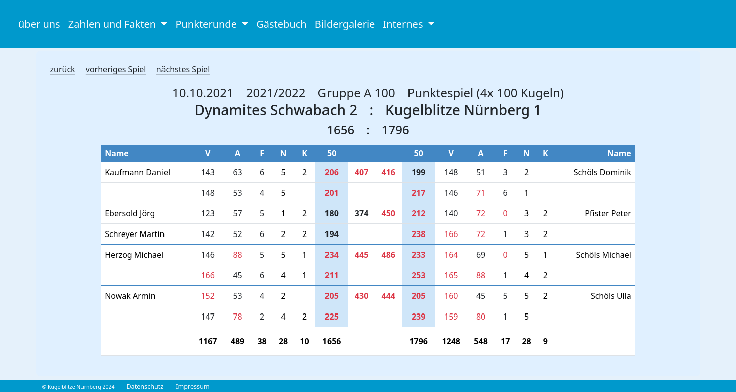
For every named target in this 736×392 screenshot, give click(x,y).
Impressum (192, 386)
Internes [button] (404, 24)
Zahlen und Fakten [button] (113, 24)
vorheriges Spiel (116, 69)
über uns (39, 24)
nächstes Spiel (183, 69)
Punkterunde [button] (207, 24)
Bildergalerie (345, 24)
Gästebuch (281, 24)
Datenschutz (144, 386)
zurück (62, 69)
